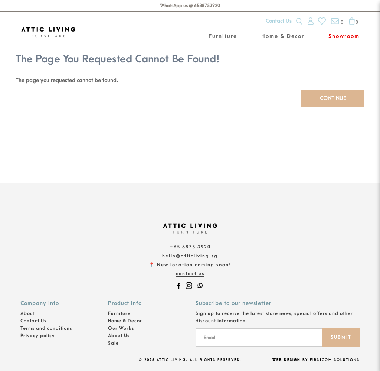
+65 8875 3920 (190, 247)
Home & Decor (125, 320)
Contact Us (279, 21)
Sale (113, 343)
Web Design (286, 360)
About (27, 313)
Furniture (119, 313)
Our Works (121, 328)
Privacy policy (37, 335)
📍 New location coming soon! (190, 264)
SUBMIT (341, 337)
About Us (119, 335)
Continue (333, 98)
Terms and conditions (46, 328)
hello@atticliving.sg (190, 255)
